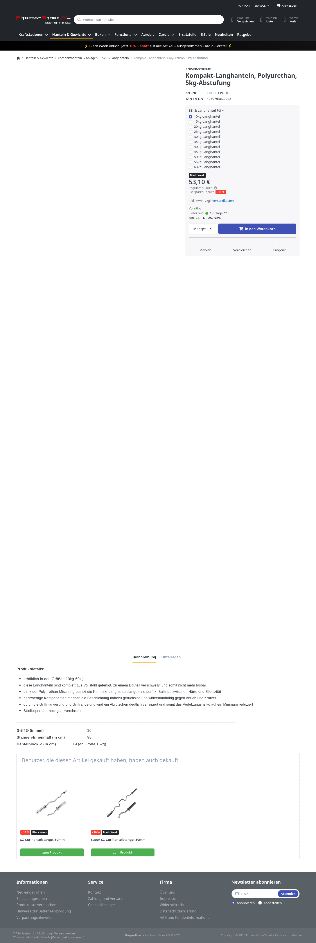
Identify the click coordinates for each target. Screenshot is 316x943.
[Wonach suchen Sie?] (149, 19)
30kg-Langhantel (207, 137)
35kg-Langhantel (207, 142)
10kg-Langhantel (207, 116)
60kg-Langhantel (207, 167)
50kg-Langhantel (207, 157)
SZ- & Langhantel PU (205, 110)
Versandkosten (223, 200)
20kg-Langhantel (207, 126)
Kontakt (243, 5)
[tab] (144, 657)
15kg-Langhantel (207, 121)
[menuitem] (33, 35)
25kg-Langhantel (207, 131)
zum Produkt (51, 852)
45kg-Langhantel (207, 152)
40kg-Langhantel (207, 147)
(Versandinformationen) (67, 937)
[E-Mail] (254, 893)
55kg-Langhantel (207, 162)
